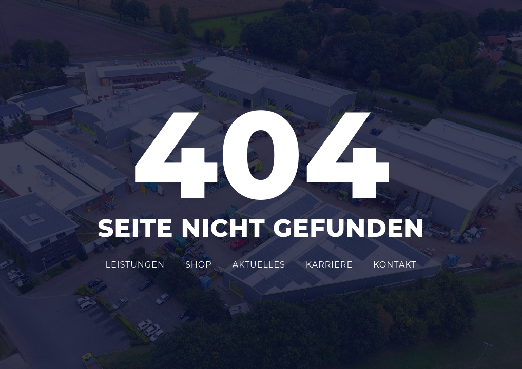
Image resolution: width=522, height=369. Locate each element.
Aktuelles (259, 265)
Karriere (329, 265)
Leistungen (135, 265)
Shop (198, 265)
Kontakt (394, 265)
